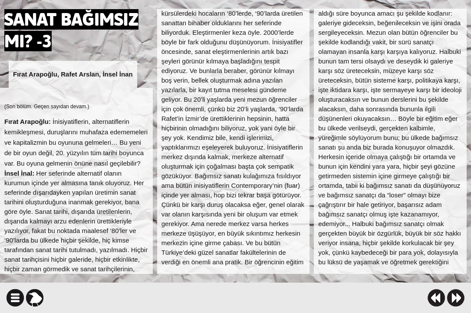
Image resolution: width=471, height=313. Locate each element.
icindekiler (15, 297)
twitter (277, 297)
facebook (262, 297)
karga (34, 297)
